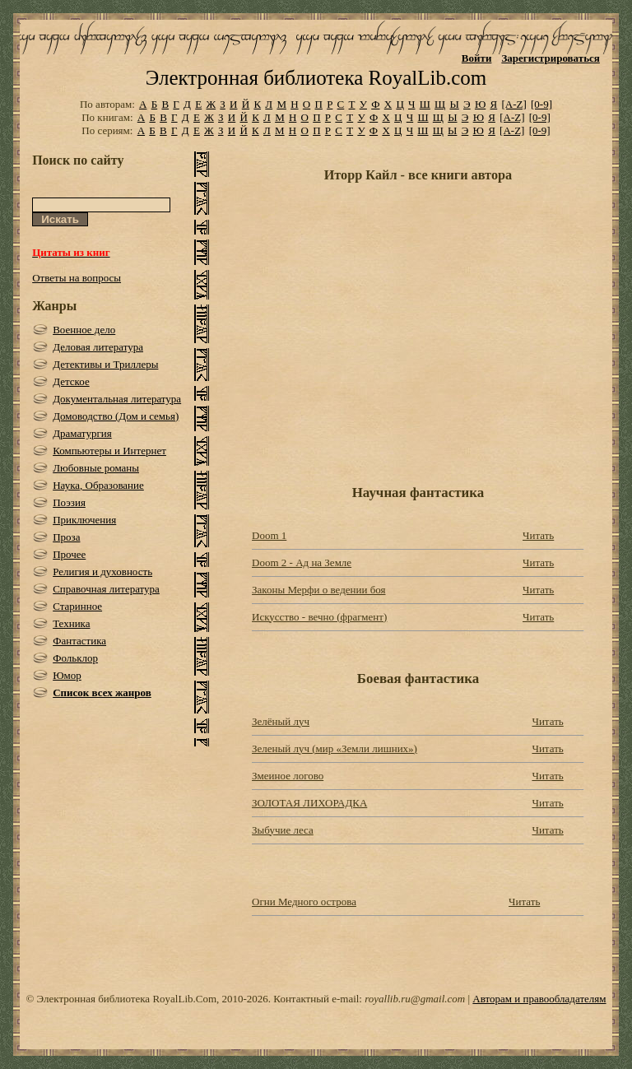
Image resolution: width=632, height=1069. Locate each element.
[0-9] (541, 104)
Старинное (77, 606)
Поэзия (69, 502)
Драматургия (82, 433)
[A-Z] (513, 104)
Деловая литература (98, 347)
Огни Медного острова (304, 901)
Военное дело (84, 329)
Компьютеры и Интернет (109, 450)
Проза (66, 537)
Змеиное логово (287, 775)
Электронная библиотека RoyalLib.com (316, 78)
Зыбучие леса (283, 830)
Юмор (67, 675)
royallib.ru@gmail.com (415, 998)
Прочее (69, 554)
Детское (71, 381)
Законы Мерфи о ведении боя (318, 589)
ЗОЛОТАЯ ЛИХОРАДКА (309, 803)
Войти (477, 58)
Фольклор (75, 658)
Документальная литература (117, 399)
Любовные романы (96, 468)
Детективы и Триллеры (105, 364)
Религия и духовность (102, 571)
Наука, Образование (98, 485)
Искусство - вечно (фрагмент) (319, 617)
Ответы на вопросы (76, 278)
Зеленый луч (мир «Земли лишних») (334, 748)
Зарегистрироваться (550, 58)
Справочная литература (106, 589)
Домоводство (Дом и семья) (116, 416)
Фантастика (79, 640)
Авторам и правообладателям (539, 998)
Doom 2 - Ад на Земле (301, 562)
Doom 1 (269, 535)
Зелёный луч (280, 721)
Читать (538, 535)
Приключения (84, 520)
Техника (71, 623)
